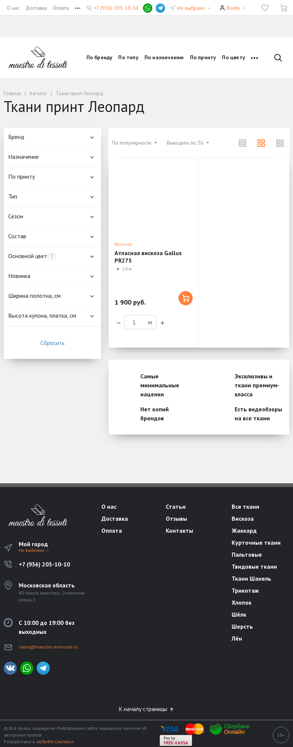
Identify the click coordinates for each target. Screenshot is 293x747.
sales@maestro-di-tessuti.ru (48, 647)
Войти (233, 7)
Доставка (36, 7)
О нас (13, 7)
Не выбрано (194, 7)
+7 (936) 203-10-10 (116, 7)
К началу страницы (147, 709)
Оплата (61, 7)
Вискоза (123, 244)
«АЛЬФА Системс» (55, 741)
